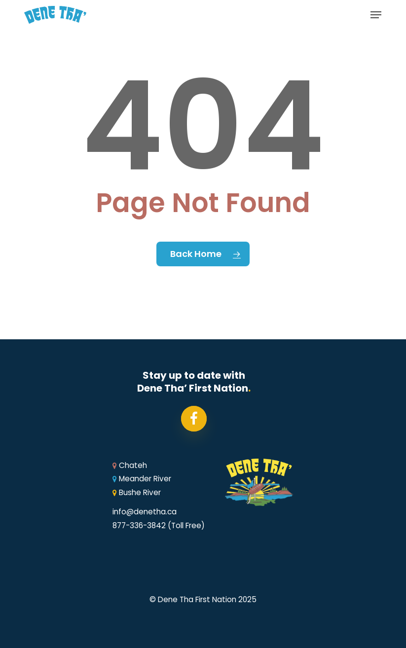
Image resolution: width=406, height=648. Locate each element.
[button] (375, 15)
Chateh (129, 465)
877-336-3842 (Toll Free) (158, 525)
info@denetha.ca (144, 511)
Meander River (141, 478)
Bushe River (136, 492)
